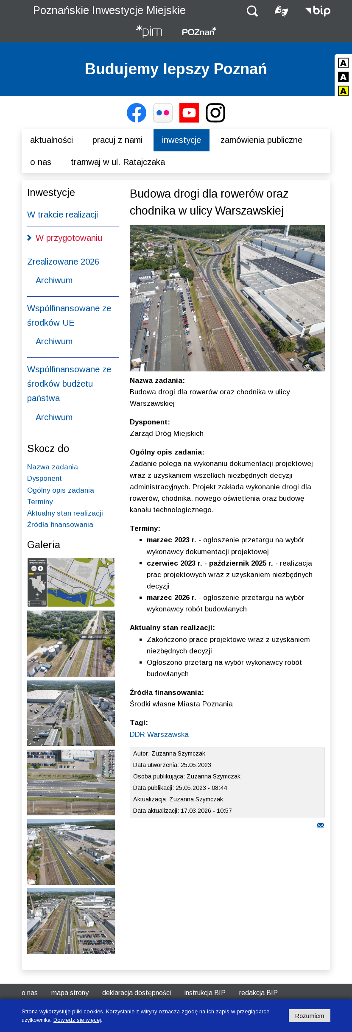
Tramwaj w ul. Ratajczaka (118, 162)
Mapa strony (70, 992)
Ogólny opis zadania (60, 490)
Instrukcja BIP (205, 992)
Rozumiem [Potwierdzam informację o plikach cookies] (309, 1015)
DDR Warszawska (159, 735)
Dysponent (44, 478)
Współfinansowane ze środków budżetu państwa (69, 384)
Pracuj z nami (117, 140)
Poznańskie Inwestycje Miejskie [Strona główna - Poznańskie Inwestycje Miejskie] (109, 10)
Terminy (40, 502)
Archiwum (54, 280)
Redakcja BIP (258, 992)
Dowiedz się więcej (77, 1020)
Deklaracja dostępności (136, 992)
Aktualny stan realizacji (65, 513)
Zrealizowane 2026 (63, 261)
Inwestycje (181, 140)
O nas (40, 162)
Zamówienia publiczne (261, 140)
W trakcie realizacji (62, 214)
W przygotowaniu (69, 238)
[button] (252, 10)
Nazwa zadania (52, 467)
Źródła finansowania (60, 525)
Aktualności (51, 140)
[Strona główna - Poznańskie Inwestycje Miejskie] (149, 32)
